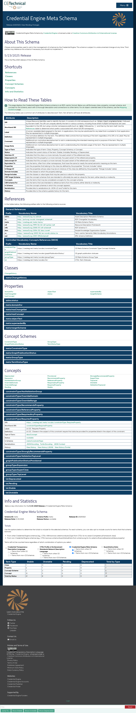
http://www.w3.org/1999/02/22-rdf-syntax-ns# (36, 225)
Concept (31, 434)
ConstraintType (11, 342)
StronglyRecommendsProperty (102, 376)
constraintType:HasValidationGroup (24, 391)
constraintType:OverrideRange (21, 400)
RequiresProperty (54, 385)
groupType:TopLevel (16, 474)
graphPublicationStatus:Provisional (23, 460)
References (10, 72)
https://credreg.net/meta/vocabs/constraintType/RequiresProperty (53, 422)
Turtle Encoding (46, 444)
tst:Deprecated (13, 479)
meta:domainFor (14, 305)
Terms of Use (12, 663)
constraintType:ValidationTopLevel (23, 456)
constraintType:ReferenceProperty (23, 409)
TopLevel (93, 380)
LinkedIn (12, 630)
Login (68, 701)
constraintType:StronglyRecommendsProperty (29, 451)
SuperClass (94, 378)
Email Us (11, 640)
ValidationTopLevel (97, 385)
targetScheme (95, 294)
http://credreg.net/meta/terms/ (30, 222)
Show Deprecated (46, 711)
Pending (8, 387)
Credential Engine (50, 33)
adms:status (12, 300)
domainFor (9, 292)
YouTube (12, 628)
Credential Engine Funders (17, 696)
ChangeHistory (10, 273)
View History (31, 447)
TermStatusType (53, 344)
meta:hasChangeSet (16, 309)
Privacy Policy (12, 660)
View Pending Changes (30, 25)
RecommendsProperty (56, 378)
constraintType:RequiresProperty (22, 418)
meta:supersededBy (16, 323)
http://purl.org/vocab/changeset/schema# (35, 219)
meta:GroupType (14, 357)
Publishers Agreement (15, 665)
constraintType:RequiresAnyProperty (24, 414)
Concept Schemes (14, 84)
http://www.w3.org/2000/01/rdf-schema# (34, 228)
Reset (130, 707)
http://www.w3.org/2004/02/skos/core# (34, 230)
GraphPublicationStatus (14, 344)
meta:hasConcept (15, 314)
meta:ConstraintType (16, 348)
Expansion (9, 378)
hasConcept (9, 296)
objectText (51, 292)
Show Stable (17, 711)
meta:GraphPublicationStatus (21, 353)
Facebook (12, 626)
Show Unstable (30, 711)
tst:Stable (11, 488)
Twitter (11, 623)
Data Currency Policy (15, 670)
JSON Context (59, 444)
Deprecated (9, 376)
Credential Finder (14, 686)
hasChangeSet (10, 294)
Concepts (10, 87)
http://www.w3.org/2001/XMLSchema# (33, 236)
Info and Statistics (14, 91)
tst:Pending (11, 483)
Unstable (93, 383)
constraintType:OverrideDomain (22, 396)
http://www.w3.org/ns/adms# (29, 216)
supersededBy (95, 292)
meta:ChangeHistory (16, 277)
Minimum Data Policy (15, 668)
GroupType (51, 342)
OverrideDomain (11, 383)
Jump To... (6, 711)
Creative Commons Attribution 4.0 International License (94, 33)
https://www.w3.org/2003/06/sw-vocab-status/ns (38, 233)
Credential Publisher (15, 684)
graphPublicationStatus (10, 253)
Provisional (51, 376)
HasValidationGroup (13, 380)
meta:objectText (14, 318)
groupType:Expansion (17, 465)
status (49, 294)
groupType (9, 257)
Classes (9, 76)
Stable (50, 387)
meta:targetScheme (16, 327)
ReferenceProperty (54, 380)
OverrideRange (11, 385)
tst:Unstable (12, 492)
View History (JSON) (45, 447)
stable (29, 438)
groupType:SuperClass (17, 469)
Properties (10, 80)
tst (6, 260)
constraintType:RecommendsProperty (25, 405)
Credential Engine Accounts (18, 682)
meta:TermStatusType (17, 362)
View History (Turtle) (62, 447)
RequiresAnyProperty (55, 383)
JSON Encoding (32, 444)
